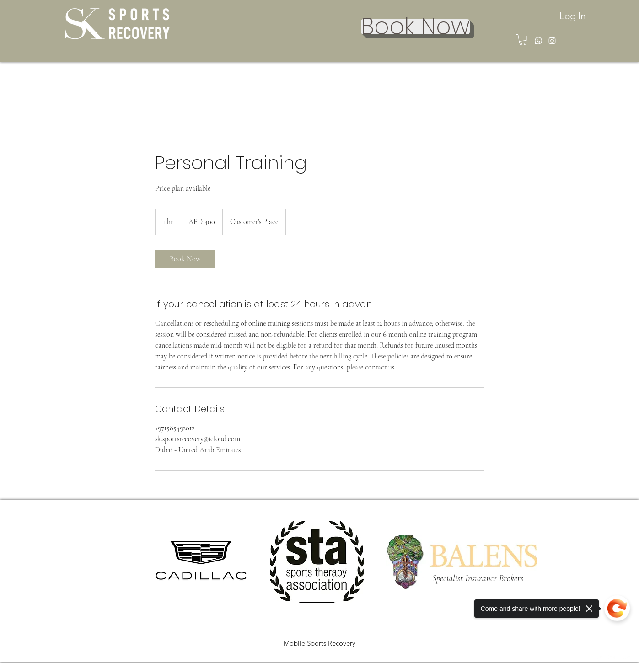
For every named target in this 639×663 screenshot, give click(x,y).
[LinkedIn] (612, 657)
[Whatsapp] (538, 40)
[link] (185, 259)
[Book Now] (415, 26)
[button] (522, 39)
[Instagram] (552, 40)
